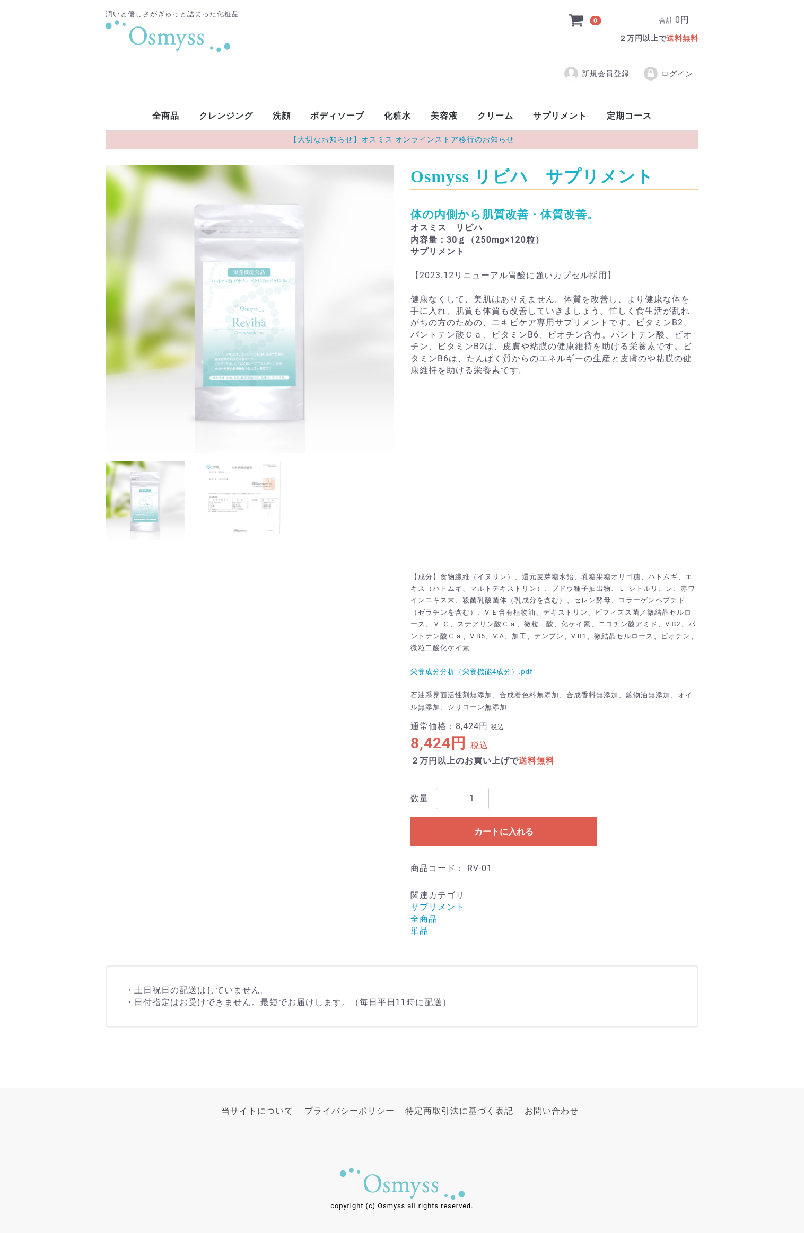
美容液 (444, 116)
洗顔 (282, 116)
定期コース (629, 116)
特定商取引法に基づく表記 (459, 1111)
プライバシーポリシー (349, 1111)
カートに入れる (504, 831)
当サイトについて (257, 1111)
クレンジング (226, 116)
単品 (419, 931)
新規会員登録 (596, 74)
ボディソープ (337, 116)
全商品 (165, 116)
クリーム (495, 116)
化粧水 (397, 116)
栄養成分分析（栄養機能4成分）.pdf (471, 671)
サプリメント (560, 116)
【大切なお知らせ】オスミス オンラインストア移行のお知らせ (402, 139)
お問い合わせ (552, 1111)
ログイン (668, 74)
